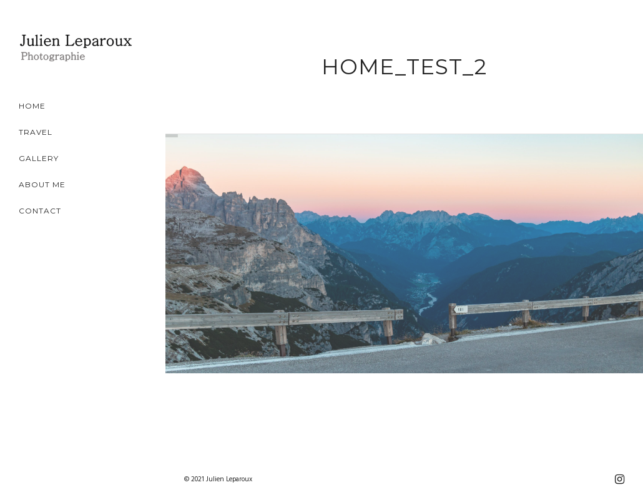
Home (32, 105)
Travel (35, 132)
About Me (42, 184)
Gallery (39, 158)
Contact (40, 210)
